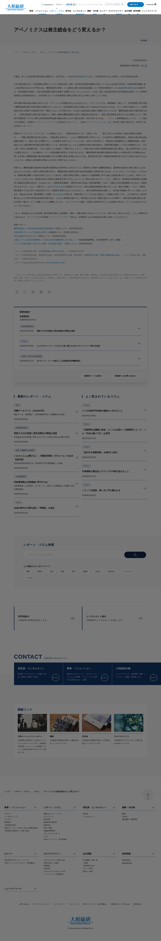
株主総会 (111, 571)
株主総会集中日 (81, 76)
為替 (73, 571)
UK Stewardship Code (55, 263)
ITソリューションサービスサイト (90, 4)
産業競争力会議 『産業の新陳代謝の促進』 (103, 255)
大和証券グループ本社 (119, 904)
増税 (62, 571)
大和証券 (137, 904)
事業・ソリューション (15, 807)
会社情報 (87, 854)
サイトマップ (74, 904)
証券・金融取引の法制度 (25, 450)
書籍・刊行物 (128, 807)
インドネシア (127, 571)
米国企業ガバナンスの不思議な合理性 (30, 232)
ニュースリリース (13, 889)
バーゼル (29, 578)
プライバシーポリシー (41, 904)
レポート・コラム (29, 52)
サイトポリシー (59, 904)
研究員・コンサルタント (94, 807)
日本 (17, 405)
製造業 (39, 571)
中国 (51, 571)
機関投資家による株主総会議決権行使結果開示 (34, 228)
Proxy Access (59, 187)
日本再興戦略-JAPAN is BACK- (52, 251)
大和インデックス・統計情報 (95, 904)
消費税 (85, 571)
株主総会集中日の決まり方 (25, 236)
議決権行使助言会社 (129, 88)
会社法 (97, 571)
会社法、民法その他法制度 (31, 356)
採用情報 (126, 854)
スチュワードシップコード (44, 122)
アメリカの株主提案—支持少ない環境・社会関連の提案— (38, 244)
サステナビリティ (52, 854)
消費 (28, 571)
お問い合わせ (136, 4)
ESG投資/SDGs (27, 326)
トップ (16, 52)
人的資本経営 (21, 476)
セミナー (8, 854)
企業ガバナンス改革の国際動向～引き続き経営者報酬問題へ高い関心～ (44, 240)
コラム (42, 52)
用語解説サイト (66, 4)
